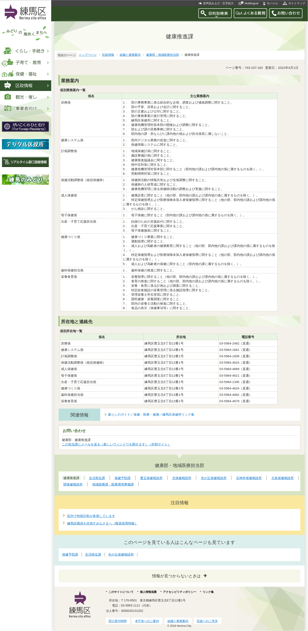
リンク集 (208, 592)
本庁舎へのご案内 (147, 621)
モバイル (272, 3)
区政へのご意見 (207, 621)
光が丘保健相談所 (121, 554)
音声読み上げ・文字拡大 (218, 3)
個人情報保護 (148, 592)
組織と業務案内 (130, 54)
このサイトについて (121, 592)
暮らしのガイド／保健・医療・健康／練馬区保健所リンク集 (151, 414)
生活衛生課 (93, 554)
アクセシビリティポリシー (179, 592)
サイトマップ (296, 3)
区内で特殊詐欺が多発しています (91, 516)
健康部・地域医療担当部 (162, 54)
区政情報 (108, 54)
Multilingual (251, 3)
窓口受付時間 (117, 621)
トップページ (88, 54)
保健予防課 (70, 554)
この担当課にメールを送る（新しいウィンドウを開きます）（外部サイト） (116, 444)
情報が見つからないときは (176, 576)
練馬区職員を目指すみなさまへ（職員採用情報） (102, 523)
